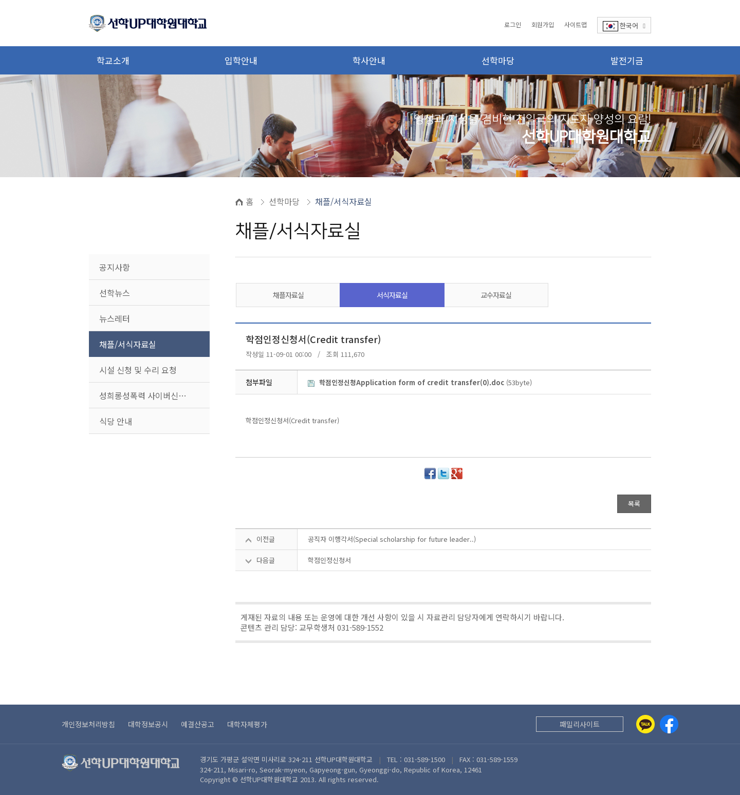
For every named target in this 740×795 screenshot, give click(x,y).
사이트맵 (575, 24)
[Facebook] (669, 724)
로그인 (512, 24)
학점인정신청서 (329, 560)
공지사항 (114, 267)
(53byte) (420, 382)
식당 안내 (115, 421)
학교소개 (113, 60)
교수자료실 (495, 295)
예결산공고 (197, 724)
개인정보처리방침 (88, 724)
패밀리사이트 (580, 724)
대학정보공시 (148, 724)
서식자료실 (392, 295)
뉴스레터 (114, 318)
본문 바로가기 (0, 0)
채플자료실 (288, 295)
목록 (634, 503)
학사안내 (369, 60)
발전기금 (626, 60)
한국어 (624, 26)
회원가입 (542, 24)
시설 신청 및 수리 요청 (138, 370)
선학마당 (498, 60)
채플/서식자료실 (127, 344)
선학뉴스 (114, 293)
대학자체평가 (247, 724)
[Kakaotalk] (645, 724)
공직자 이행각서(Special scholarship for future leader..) (392, 539)
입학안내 (241, 60)
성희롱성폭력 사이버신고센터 (150, 395)
